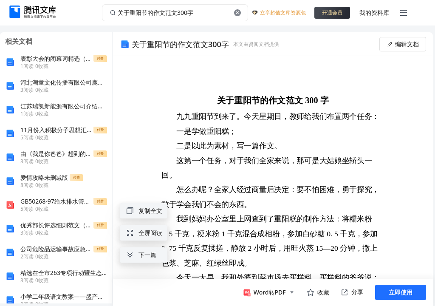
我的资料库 (374, 12)
